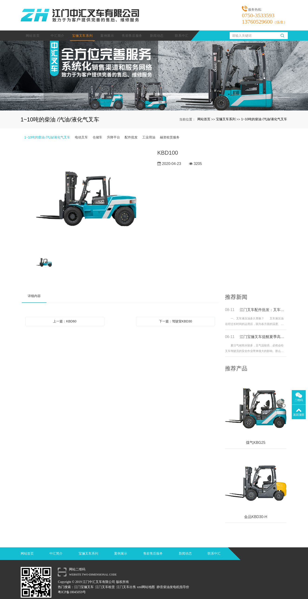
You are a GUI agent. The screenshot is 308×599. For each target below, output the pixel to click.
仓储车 (97, 132)
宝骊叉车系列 (82, 30)
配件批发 (131, 132)
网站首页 (33, 30)
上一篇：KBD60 (64, 316)
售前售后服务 (132, 30)
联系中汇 (182, 30)
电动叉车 (81, 132)
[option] (86, 193)
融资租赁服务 (169, 132)
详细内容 (34, 290)
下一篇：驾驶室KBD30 (175, 316)
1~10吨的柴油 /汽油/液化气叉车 (264, 113)
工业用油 (148, 132)
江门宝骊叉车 (84, 581)
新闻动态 (157, 30)
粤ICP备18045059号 (72, 586)
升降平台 (113, 132)
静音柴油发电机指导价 (173, 581)
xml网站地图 (146, 581)
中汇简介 (57, 30)
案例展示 (107, 30)
